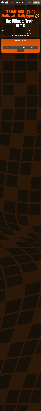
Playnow (18, 2)
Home (12, 2)
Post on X (29, 2)
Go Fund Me (36, 2)
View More (20, 50)
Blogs (23, 2)
